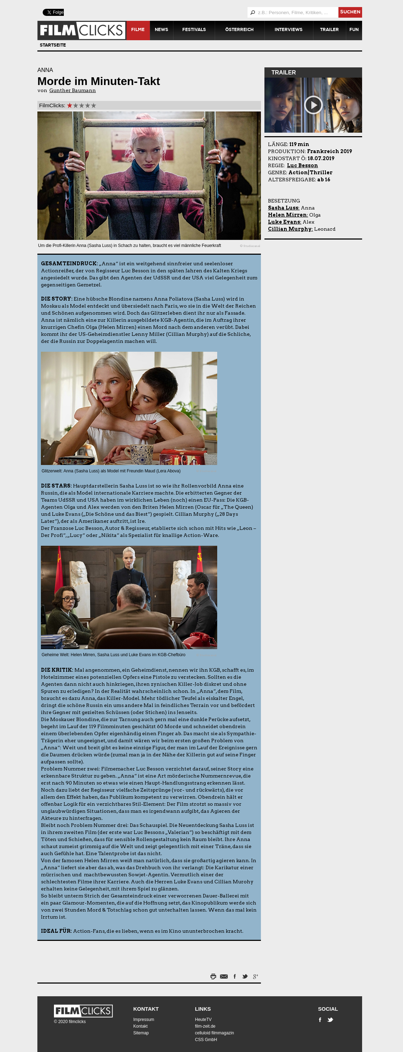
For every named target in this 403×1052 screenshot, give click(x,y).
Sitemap (141, 1032)
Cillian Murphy (290, 229)
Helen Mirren (287, 215)
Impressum (143, 1019)
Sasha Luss (283, 208)
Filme (138, 30)
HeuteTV (203, 1019)
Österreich (239, 30)
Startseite (53, 46)
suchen (350, 12)
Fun (354, 30)
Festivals (194, 30)
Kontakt (146, 1009)
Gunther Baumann (72, 90)
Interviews (289, 30)
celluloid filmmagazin (214, 1032)
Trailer (329, 30)
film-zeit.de (205, 1026)
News (161, 30)
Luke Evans (284, 222)
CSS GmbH (206, 1039)
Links (203, 1009)
